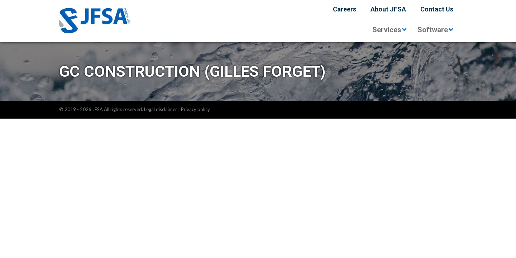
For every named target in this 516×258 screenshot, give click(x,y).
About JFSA (388, 9)
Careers (344, 9)
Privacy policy (195, 109)
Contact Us (436, 9)
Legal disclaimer (160, 109)
